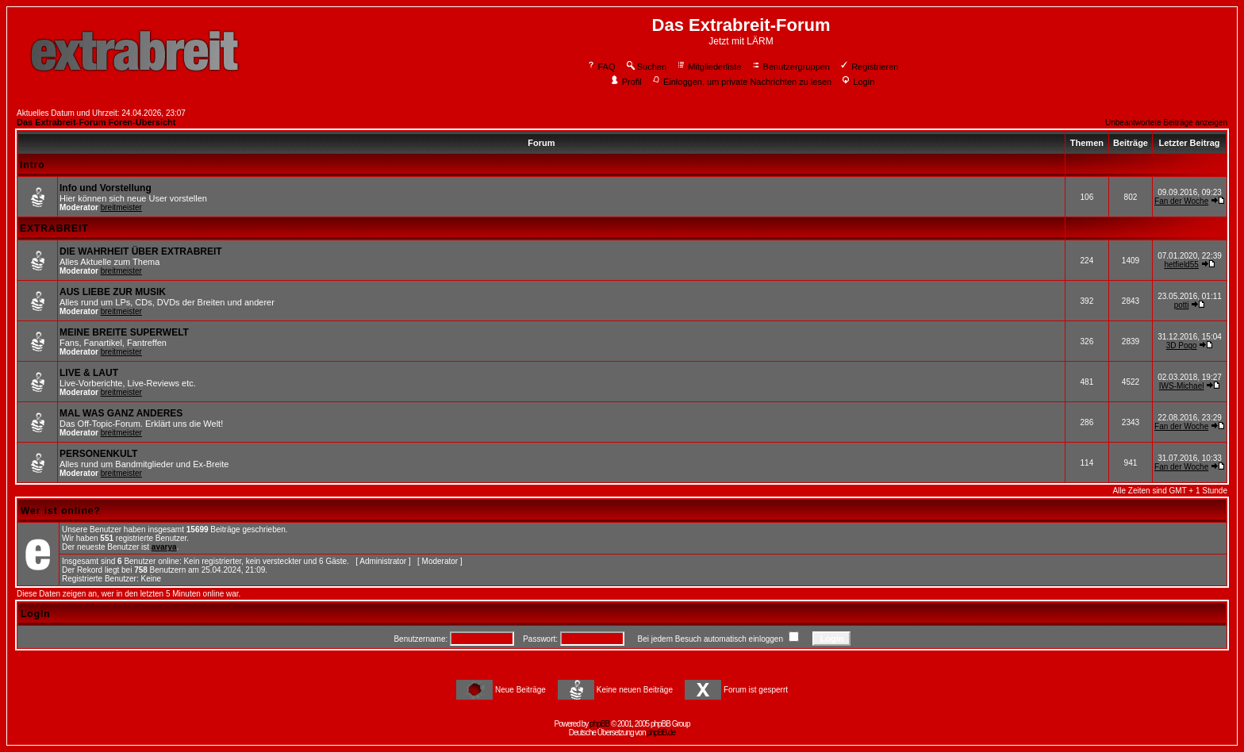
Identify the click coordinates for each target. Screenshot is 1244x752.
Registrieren (868, 66)
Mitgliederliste (708, 66)
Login (857, 81)
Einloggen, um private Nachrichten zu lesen (741, 81)
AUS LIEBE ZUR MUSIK (113, 291)
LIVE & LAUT (89, 372)
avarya (164, 547)
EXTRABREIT (54, 228)
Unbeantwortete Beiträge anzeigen (1166, 122)
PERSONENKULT (98, 453)
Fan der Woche (1181, 201)
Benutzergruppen (790, 66)
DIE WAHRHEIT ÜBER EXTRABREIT (141, 251)
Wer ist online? (61, 510)
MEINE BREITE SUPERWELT (124, 332)
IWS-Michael (1181, 386)
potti (1181, 305)
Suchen (645, 66)
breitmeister (121, 207)
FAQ (601, 66)
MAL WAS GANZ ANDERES (121, 413)
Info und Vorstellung (106, 188)
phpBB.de (661, 732)
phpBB (599, 723)
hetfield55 (1181, 264)
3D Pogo (1181, 345)
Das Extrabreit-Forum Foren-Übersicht (96, 122)
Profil (626, 81)
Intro (32, 165)
